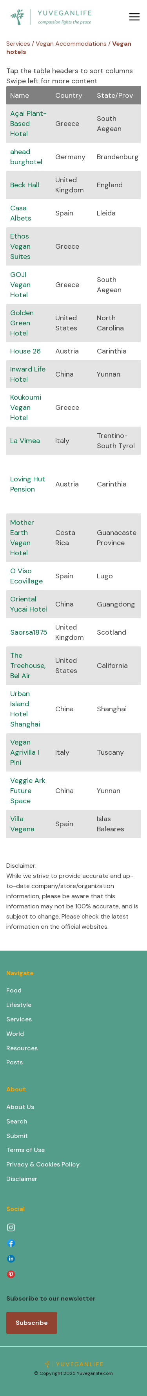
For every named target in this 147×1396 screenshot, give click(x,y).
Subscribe (32, 1323)
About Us (20, 1107)
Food (14, 990)
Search (16, 1121)
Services (19, 1019)
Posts (14, 1062)
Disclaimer (21, 1179)
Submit (17, 1136)
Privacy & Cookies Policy (43, 1164)
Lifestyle (18, 1005)
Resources (22, 1048)
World (15, 1034)
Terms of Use (25, 1150)
